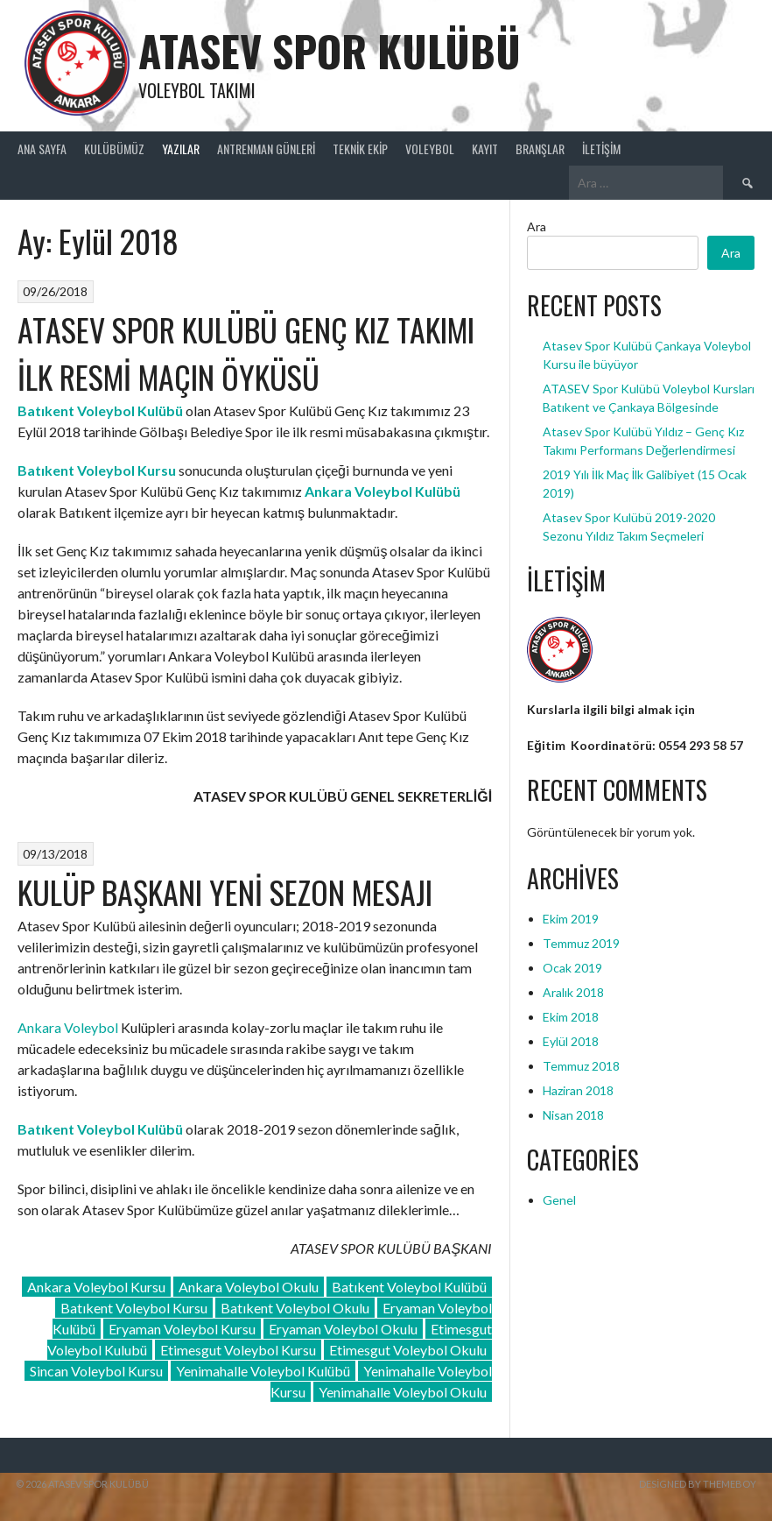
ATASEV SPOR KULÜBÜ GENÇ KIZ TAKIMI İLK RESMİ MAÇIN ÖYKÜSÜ (246, 353)
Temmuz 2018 (581, 1065)
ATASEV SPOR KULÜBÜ (329, 50)
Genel (559, 1199)
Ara (536, 226)
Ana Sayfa (42, 148)
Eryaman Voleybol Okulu (343, 1328)
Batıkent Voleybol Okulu (295, 1307)
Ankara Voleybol (68, 1027)
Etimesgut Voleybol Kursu (238, 1349)
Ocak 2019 (572, 967)
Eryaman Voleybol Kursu (182, 1328)
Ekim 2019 (571, 918)
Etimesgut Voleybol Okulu (408, 1349)
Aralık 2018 (573, 992)
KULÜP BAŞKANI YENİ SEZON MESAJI (225, 891)
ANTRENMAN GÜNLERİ (266, 148)
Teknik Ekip (360, 148)
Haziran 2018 (578, 1090)
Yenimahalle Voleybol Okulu (403, 1391)
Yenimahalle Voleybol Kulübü (263, 1370)
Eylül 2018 (571, 1041)
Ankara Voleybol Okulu (249, 1286)
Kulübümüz (114, 148)
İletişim (601, 148)
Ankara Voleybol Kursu (96, 1286)
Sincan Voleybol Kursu (96, 1370)
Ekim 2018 (571, 1016)
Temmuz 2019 (581, 943)
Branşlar (540, 148)
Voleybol (429, 148)
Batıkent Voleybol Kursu (133, 1307)
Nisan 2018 (573, 1114)
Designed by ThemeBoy (697, 1483)
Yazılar (181, 148)
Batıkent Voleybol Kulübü (409, 1286)
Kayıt (485, 148)
